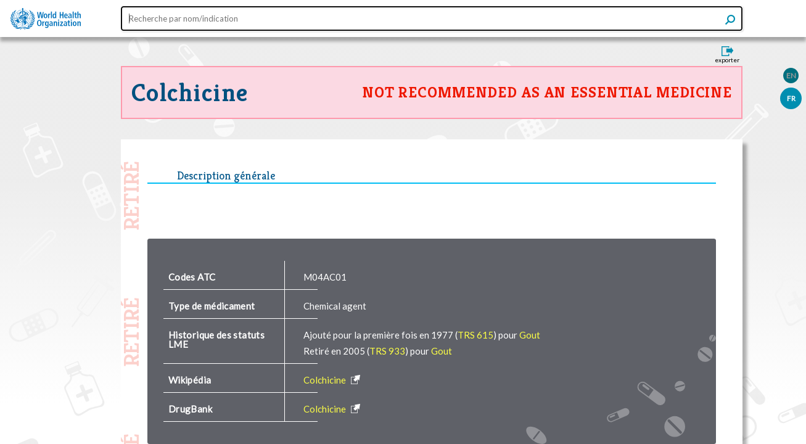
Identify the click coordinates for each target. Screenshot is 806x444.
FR (791, 98)
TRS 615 (475, 334)
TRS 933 (387, 350)
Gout (529, 334)
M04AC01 (325, 276)
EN (791, 75)
